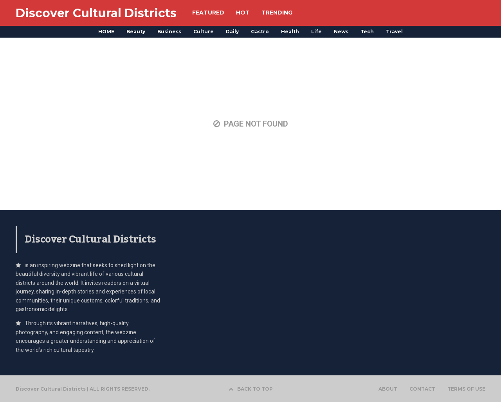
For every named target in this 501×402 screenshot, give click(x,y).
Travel (394, 31)
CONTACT (422, 389)
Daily (232, 31)
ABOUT (387, 389)
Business (169, 31)
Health (290, 31)
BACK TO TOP (251, 389)
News (341, 31)
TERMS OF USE (466, 389)
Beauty (135, 31)
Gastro (260, 31)
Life (316, 31)
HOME (106, 31)
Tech (367, 31)
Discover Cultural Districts (96, 13)
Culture (203, 31)
